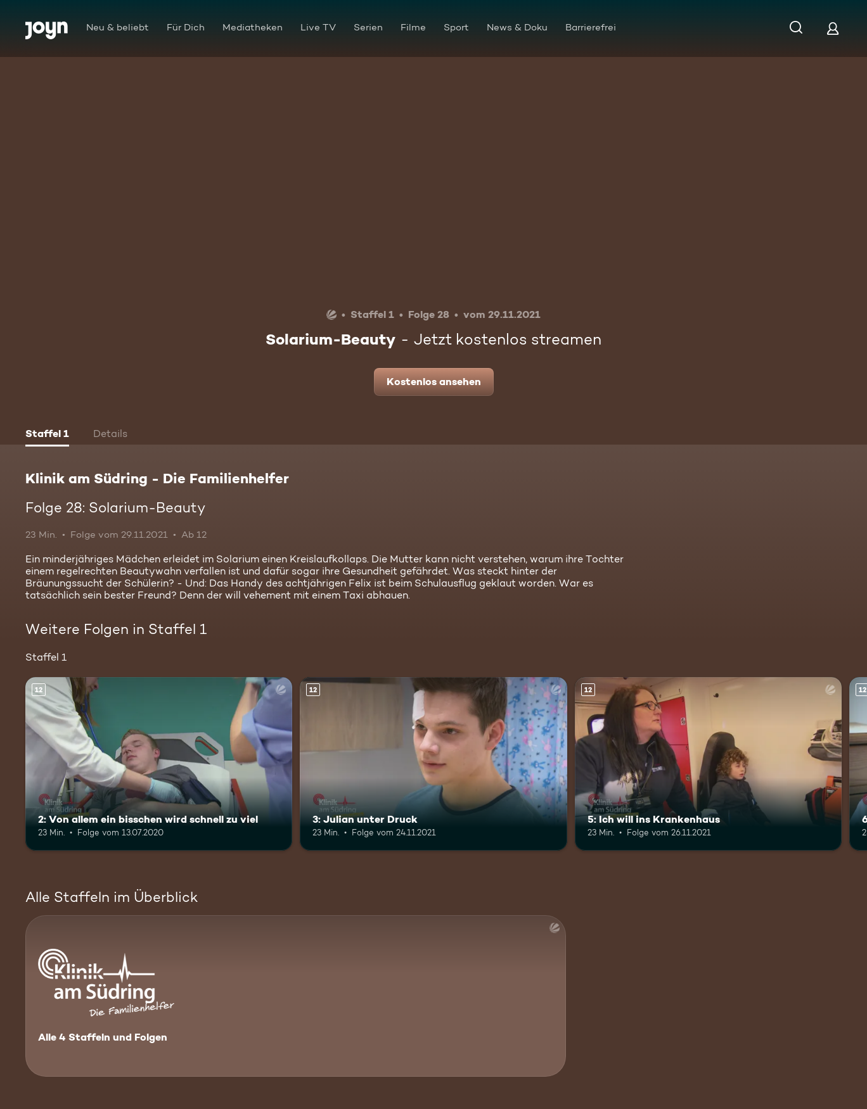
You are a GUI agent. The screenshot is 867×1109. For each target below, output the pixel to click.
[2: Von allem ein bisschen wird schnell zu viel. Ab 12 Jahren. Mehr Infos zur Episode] (158, 764)
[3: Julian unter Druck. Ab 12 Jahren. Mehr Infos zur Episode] (433, 764)
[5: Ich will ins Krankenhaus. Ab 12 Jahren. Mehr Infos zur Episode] (708, 764)
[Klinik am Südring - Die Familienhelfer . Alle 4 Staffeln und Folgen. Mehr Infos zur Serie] (295, 996)
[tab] (47, 435)
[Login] (832, 28)
